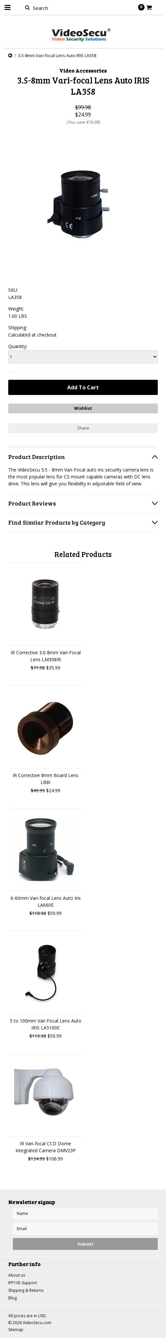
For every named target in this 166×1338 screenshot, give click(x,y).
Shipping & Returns (25, 1290)
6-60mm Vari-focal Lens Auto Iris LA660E (46, 901)
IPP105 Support (22, 1283)
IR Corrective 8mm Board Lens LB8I (45, 778)
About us (16, 1275)
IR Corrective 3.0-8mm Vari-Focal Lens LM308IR (46, 656)
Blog (12, 1298)
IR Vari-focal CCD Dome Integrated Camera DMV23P (45, 1147)
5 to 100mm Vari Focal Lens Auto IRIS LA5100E (45, 1024)
